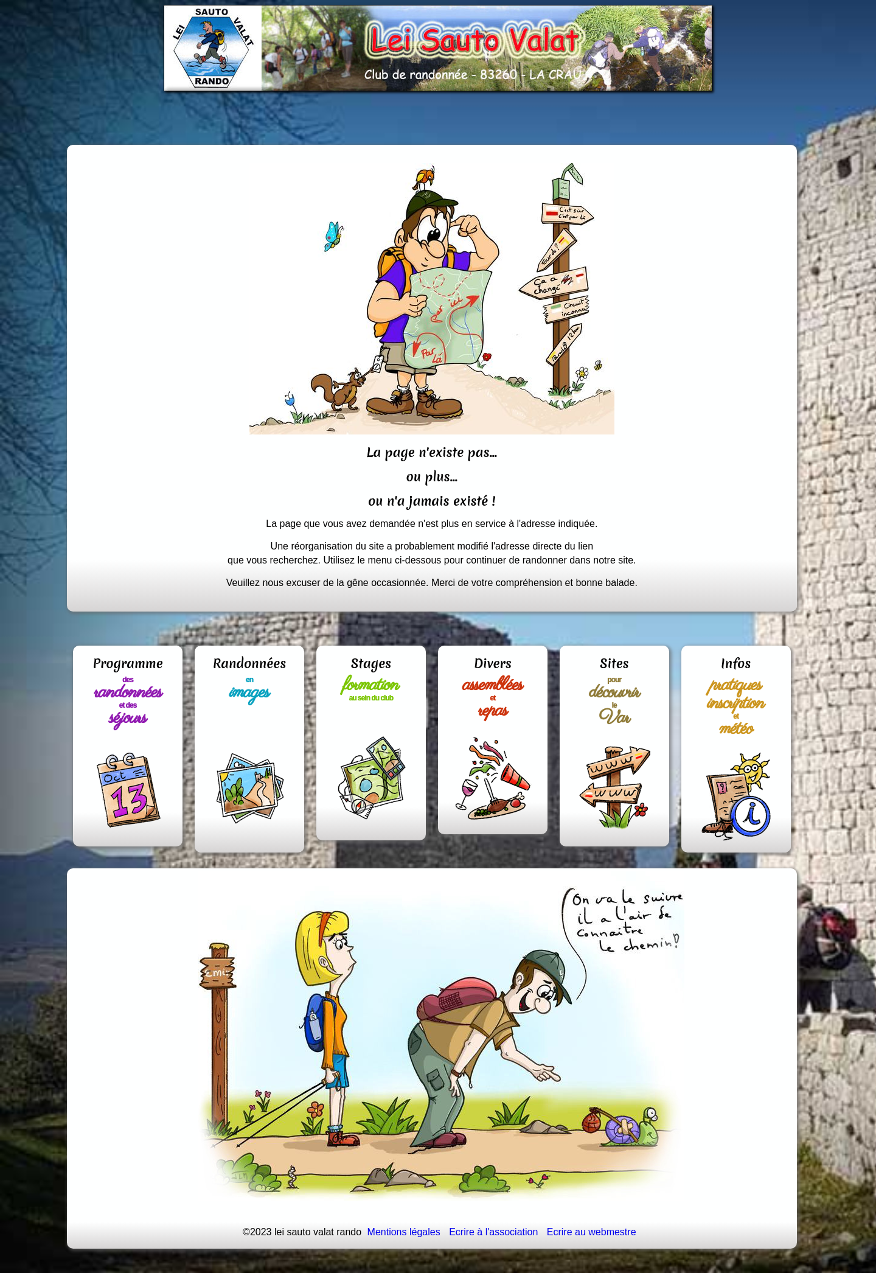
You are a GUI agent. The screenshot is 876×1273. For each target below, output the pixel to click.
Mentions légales (403, 1232)
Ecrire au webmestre (591, 1232)
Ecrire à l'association (493, 1232)
